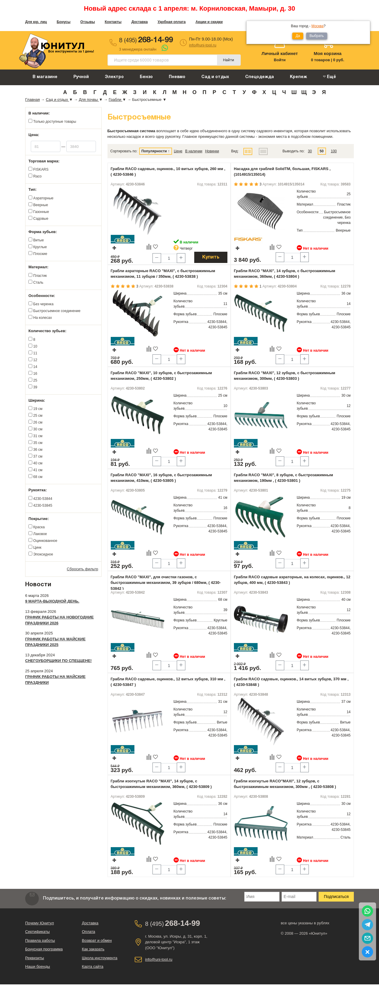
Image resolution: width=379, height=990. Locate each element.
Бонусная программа (44, 949)
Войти (280, 60)
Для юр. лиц (36, 22)
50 (322, 151)
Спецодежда (259, 77)
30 (310, 151)
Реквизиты (34, 958)
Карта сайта (92, 966)
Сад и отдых (215, 77)
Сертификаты (37, 931)
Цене (178, 151)
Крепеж (298, 77)
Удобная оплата (172, 22)
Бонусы (63, 22)
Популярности (154, 151)
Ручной (81, 77)
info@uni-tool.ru (202, 45)
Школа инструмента (100, 958)
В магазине (45, 77)
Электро (114, 77)
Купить (210, 257)
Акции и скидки (209, 22)
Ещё (329, 77)
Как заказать (93, 949)
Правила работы (40, 940)
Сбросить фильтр (82, 569)
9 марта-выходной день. (52, 601)
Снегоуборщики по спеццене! (58, 660)
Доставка (139, 22)
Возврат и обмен (97, 940)
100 (334, 151)
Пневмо (177, 77)
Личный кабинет (279, 53)
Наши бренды (37, 966)
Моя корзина (327, 53)
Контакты (113, 22)
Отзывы (87, 22)
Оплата (88, 931)
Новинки (212, 151)
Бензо (146, 77)
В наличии (193, 151)
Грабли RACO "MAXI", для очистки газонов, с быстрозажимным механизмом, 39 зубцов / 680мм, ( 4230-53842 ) (166, 583)
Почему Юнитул (39, 923)
